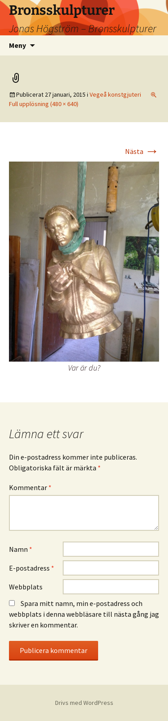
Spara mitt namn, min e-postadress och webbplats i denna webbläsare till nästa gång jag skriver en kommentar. (84, 614)
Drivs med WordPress (84, 703)
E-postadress (31, 567)
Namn (20, 549)
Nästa (142, 151)
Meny (17, 45)
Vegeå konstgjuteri (115, 94)
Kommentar (30, 487)
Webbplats (26, 586)
